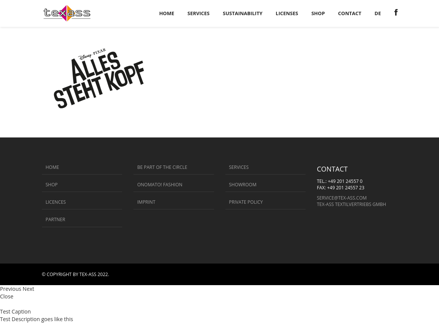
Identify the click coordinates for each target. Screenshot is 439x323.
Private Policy (246, 202)
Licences (56, 202)
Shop (52, 184)
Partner (55, 219)
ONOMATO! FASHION (159, 184)
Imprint (146, 202)
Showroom (243, 184)
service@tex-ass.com (342, 198)
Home (52, 167)
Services (239, 167)
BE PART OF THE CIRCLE (162, 167)
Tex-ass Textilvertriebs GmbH (351, 204)
